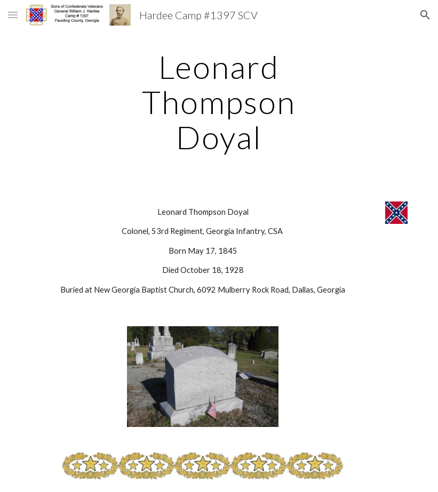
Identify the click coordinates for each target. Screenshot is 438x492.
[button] (13, 14)
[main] (219, 102)
